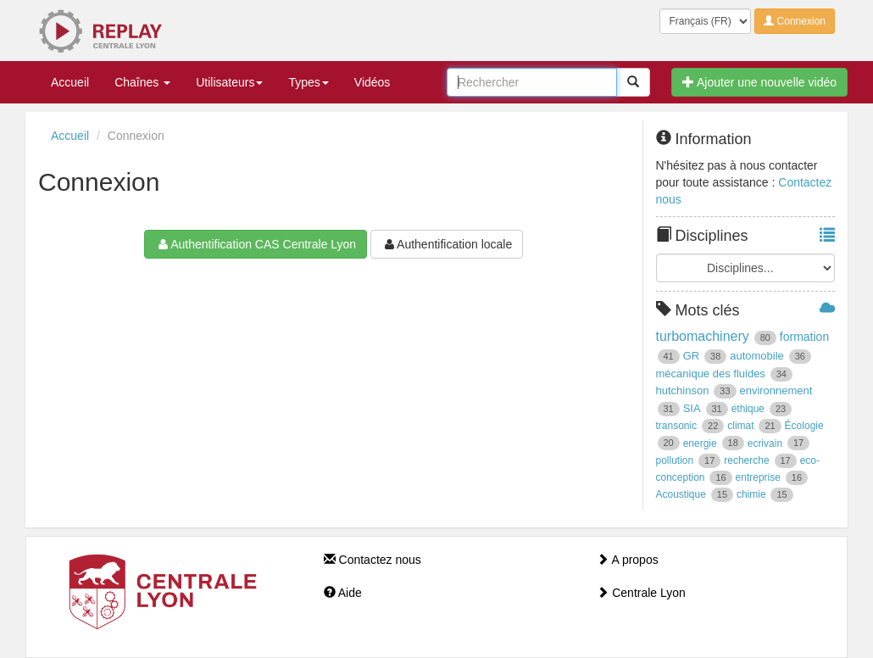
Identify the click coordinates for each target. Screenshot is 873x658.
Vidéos (372, 82)
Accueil (70, 82)
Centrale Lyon (641, 592)
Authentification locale (446, 244)
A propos (627, 559)
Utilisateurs (229, 82)
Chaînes (142, 82)
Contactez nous (372, 559)
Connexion (795, 21)
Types (308, 82)
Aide (343, 592)
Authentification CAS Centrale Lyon (255, 244)
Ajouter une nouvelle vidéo (759, 82)
